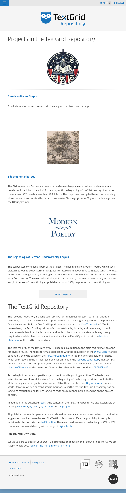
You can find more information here (49, 445)
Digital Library (102, 351)
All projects (64, 294)
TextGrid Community (57, 355)
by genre (34, 406)
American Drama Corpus (23, 96)
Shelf (107, 3)
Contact (15, 462)
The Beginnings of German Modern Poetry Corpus (38, 257)
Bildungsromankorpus (21, 176)
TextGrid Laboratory (88, 359)
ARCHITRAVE (101, 367)
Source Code (15, 468)
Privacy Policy (38, 462)
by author (22, 406)
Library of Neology (18, 367)
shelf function (48, 422)
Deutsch (120, 3)
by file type (46, 406)
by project (64, 406)
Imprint (25, 462)
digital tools (65, 426)
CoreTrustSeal (89, 324)
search (43, 402)
